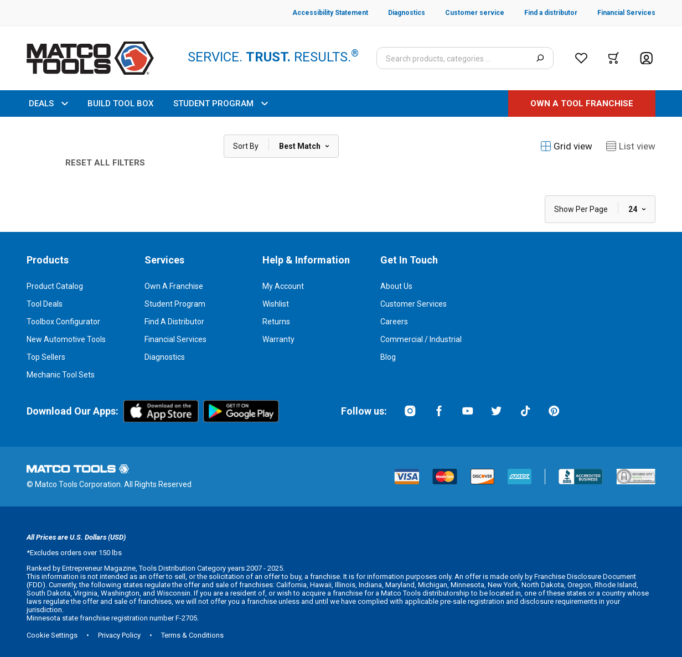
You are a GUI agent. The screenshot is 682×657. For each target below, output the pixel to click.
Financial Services (175, 339)
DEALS (48, 103)
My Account (283, 286)
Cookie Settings (52, 635)
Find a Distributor (174, 321)
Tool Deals (45, 303)
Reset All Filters (105, 163)
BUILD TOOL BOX (120, 103)
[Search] (540, 58)
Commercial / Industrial (421, 339)
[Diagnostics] (396, 13)
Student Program (174, 303)
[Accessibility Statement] (330, 13)
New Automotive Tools (66, 339)
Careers (394, 321)
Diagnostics (164, 357)
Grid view (566, 146)
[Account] (646, 58)
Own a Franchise (173, 286)
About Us (396, 286)
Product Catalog (55, 286)
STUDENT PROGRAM (220, 103)
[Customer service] (464, 13)
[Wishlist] (581, 58)
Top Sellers (46, 357)
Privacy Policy (119, 635)
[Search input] (465, 58)
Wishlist (275, 303)
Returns (276, 321)
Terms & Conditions (192, 635)
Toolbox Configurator (63, 321)
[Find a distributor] (540, 13)
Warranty (278, 339)
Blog (388, 357)
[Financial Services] (616, 13)
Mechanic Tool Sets (61, 374)
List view (630, 146)
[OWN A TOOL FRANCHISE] (581, 103)
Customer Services (413, 303)
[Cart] (614, 58)
